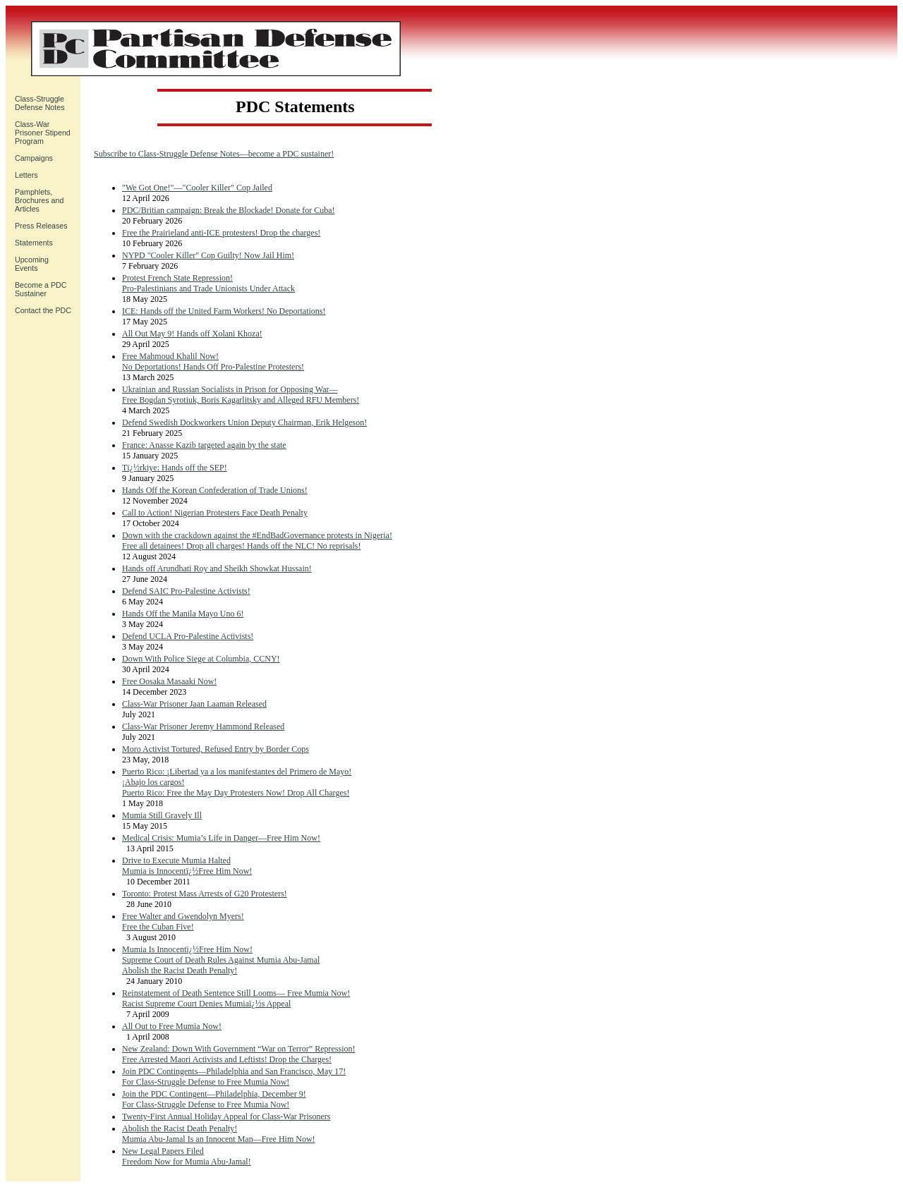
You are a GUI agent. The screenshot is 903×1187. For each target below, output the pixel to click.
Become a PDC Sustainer (40, 289)
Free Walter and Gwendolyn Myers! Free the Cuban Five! (183, 921)
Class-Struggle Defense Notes (40, 103)
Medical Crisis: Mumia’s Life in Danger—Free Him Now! (221, 838)
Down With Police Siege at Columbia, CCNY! (201, 659)
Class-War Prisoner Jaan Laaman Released (194, 704)
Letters (26, 175)
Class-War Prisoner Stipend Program (43, 132)
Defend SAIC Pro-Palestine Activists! (186, 591)
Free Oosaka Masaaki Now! (169, 681)
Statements (34, 242)
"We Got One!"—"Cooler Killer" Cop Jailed (197, 188)
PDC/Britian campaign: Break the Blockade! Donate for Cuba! (228, 210)
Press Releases (41, 225)
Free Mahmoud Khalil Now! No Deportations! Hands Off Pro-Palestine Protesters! (213, 361)
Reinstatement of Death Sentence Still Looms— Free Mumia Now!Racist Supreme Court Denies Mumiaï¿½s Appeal (236, 998)
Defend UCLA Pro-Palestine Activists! (187, 636)
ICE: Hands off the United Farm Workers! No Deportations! (224, 311)
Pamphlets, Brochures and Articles (39, 200)
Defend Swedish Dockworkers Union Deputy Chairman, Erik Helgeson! (244, 422)
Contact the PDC (43, 310)
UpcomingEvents (32, 263)
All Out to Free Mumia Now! (172, 1026)
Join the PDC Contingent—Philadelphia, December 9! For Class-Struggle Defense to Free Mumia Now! (214, 1099)
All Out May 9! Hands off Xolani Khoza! (192, 334)
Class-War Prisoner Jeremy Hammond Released (203, 726)
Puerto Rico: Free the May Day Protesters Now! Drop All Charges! (235, 793)
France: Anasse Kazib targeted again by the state (204, 445)
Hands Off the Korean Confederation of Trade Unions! (215, 490)
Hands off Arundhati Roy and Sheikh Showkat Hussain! (217, 568)
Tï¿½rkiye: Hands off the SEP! (174, 468)
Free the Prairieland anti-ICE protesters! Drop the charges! (221, 233)
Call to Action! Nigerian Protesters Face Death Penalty (215, 513)
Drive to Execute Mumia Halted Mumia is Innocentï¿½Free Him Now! (187, 866)
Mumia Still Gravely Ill (162, 815)
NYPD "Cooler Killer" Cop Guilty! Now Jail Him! (208, 255)
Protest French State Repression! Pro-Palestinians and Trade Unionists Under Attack (208, 283)
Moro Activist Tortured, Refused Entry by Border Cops (215, 749)
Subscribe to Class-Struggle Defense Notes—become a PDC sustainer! (214, 154)
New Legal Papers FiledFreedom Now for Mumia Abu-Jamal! (186, 1156)
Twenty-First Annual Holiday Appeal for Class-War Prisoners (226, 1116)
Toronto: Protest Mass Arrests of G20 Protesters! (204, 894)
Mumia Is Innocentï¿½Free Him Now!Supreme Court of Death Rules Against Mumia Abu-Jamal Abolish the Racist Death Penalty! (221, 959)
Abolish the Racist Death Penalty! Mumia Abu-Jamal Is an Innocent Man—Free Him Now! (218, 1134)
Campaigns (34, 158)
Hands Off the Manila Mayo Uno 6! (182, 614)
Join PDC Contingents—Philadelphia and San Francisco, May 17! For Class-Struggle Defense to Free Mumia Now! (234, 1076)
